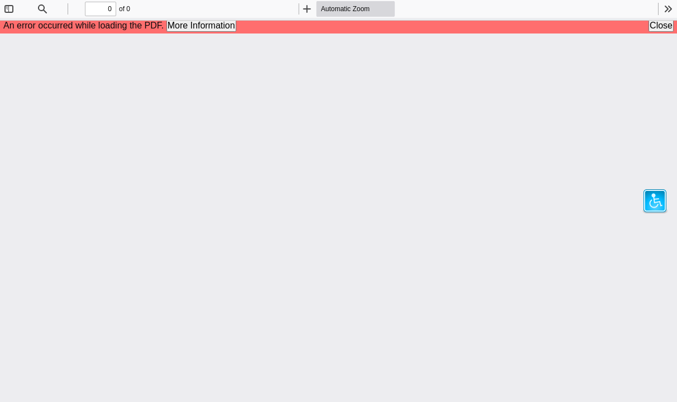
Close (661, 25)
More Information (201, 25)
